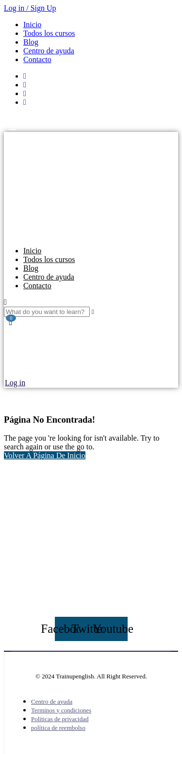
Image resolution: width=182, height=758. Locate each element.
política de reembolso (58, 727)
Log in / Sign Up (30, 8)
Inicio (32, 24)
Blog (30, 42)
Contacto (37, 59)
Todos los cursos (49, 33)
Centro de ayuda (48, 51)
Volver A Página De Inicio (44, 455)
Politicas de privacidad (59, 719)
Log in (15, 383)
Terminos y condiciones (61, 710)
